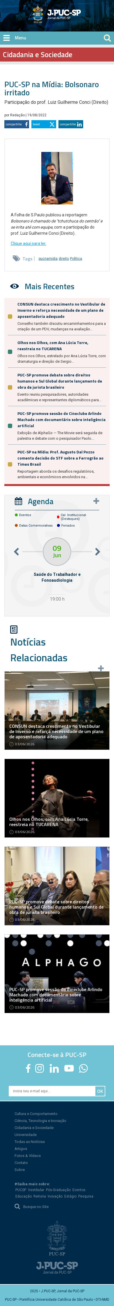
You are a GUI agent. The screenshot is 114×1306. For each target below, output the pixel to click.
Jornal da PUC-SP (78, 19)
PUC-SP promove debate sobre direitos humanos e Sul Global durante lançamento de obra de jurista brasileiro (59, 381)
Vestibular (36, 1190)
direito (64, 259)
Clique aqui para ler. (28, 243)
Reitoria (39, 1196)
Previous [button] (16, 552)
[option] (57, 570)
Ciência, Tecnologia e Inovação (40, 1121)
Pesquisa (85, 1196)
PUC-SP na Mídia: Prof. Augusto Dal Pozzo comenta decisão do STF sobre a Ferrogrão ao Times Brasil (60, 458)
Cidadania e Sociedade (34, 1128)
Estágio (70, 1196)
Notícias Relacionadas (38, 649)
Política (76, 259)
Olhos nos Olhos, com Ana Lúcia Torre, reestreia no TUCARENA (52, 345)
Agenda (41, 501)
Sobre (20, 1169)
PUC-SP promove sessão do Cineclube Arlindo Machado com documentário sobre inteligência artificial (61, 419)
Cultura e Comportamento (36, 1114)
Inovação (55, 1196)
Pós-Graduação (58, 1190)
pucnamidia (48, 259)
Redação (18, 115)
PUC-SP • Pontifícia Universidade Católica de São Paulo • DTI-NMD (57, 1300)
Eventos (79, 1190)
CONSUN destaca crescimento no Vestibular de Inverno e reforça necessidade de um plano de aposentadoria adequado (61, 310)
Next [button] (98, 552)
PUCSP (20, 1190)
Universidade (26, 1135)
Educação (23, 1196)
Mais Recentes (49, 286)
